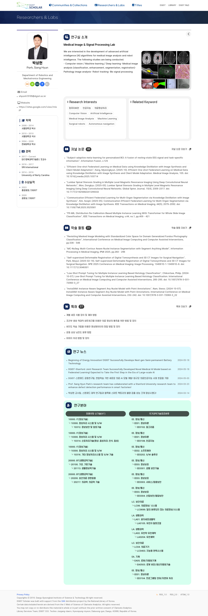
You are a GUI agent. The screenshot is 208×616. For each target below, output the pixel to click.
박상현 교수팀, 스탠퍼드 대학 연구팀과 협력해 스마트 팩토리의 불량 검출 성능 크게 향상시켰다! (112, 393)
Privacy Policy (23, 594)
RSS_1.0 (163, 595)
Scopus (37, 84)
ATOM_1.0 (185, 595)
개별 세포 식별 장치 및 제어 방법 (81, 315)
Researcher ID (27, 84)
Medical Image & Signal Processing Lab (89, 44)
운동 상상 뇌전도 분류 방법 (78, 332)
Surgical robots (77, 124)
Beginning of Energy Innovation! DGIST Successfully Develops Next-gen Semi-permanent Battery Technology (120, 362)
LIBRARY (172, 5)
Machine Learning (107, 118)
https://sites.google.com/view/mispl (38, 108)
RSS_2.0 (173, 595)
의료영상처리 (100, 108)
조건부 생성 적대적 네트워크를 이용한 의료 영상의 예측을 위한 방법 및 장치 (101, 321)
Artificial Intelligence (101, 113)
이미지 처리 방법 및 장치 (77, 338)
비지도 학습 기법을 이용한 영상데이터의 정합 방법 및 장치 (93, 327)
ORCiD (32, 84)
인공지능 (87, 108)
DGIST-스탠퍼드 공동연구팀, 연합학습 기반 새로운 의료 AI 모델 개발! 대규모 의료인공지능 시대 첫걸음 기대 (118, 378)
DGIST (163, 5)
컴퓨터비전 (74, 108)
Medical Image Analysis (81, 118)
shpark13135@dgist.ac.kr (32, 96)
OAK (63, 601)
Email (22, 92)
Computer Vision (78, 113)
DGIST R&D (184, 5)
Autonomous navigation (101, 124)
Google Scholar (42, 84)
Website (23, 102)
